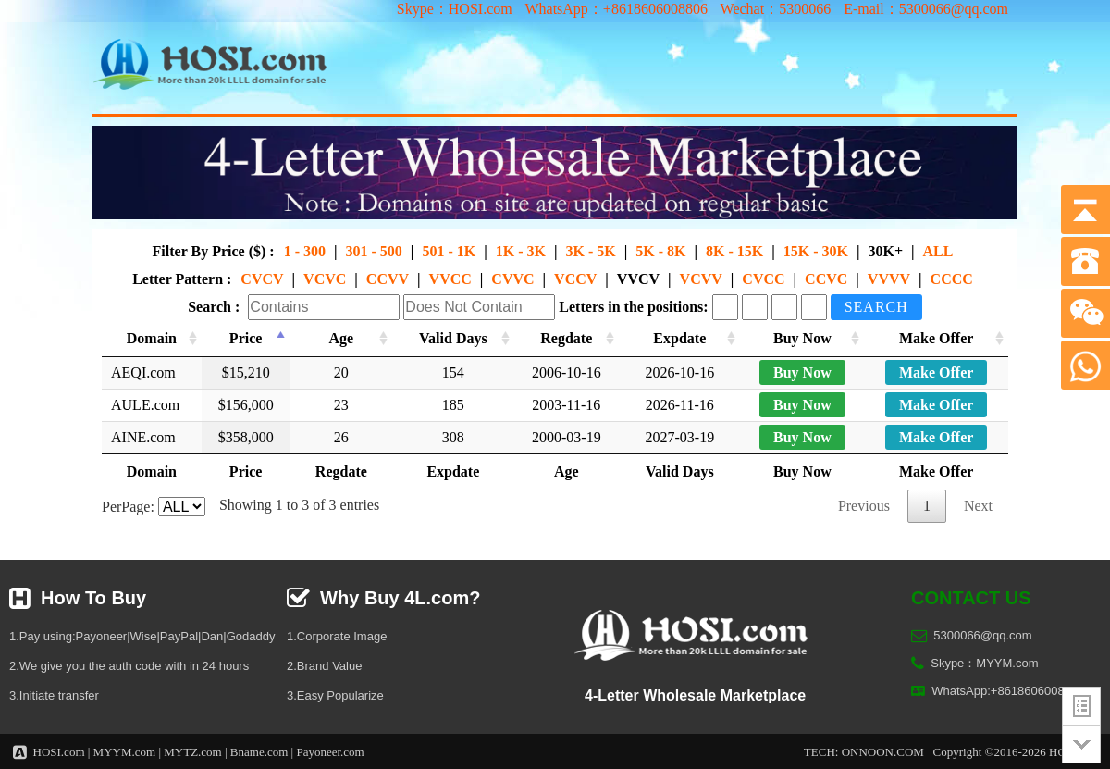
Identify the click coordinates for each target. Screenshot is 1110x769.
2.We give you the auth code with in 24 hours (129, 666)
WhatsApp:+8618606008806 (1007, 691)
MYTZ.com (192, 752)
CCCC (952, 279)
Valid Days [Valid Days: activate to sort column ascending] (453, 338)
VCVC (324, 279)
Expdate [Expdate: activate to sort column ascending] (679, 338)
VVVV (889, 279)
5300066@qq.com (982, 635)
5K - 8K (660, 251)
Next (978, 506)
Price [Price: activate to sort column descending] (246, 338)
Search (876, 307)
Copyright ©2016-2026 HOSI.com (1017, 752)
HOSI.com (59, 752)
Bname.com (259, 752)
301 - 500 (374, 251)
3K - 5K (590, 251)
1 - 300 (305, 251)
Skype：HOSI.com (454, 9)
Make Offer (936, 372)
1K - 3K (521, 251)
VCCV (575, 279)
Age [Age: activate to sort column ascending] (340, 338)
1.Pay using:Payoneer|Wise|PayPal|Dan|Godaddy (142, 636)
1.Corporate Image (337, 636)
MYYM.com (124, 752)
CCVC (826, 279)
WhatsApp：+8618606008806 (615, 9)
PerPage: (153, 506)
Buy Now (802, 372)
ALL (938, 251)
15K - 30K (815, 251)
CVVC (512, 279)
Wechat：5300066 (776, 9)
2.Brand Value (324, 666)
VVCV (638, 279)
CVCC (763, 279)
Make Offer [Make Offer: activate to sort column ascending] (936, 338)
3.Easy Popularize (335, 695)
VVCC (450, 279)
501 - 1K (448, 251)
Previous (864, 506)
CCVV (387, 279)
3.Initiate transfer (54, 695)
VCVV (701, 279)
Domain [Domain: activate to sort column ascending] (152, 338)
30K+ (885, 251)
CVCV (261, 279)
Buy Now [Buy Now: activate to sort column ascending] (802, 338)
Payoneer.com (330, 752)
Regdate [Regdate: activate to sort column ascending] (566, 338)
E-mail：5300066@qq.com (926, 9)
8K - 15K (734, 251)
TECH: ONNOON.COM (864, 752)
